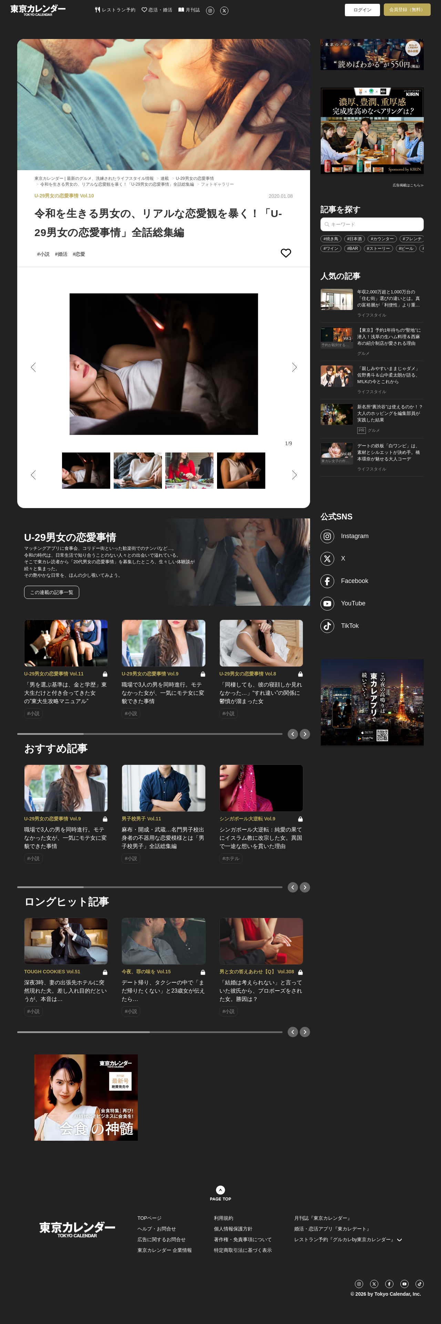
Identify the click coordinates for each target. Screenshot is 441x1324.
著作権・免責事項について (243, 1239)
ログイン (362, 9)
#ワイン (331, 248)
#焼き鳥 (331, 238)
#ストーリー (378, 248)
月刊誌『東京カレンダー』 (323, 1218)
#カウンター (382, 238)
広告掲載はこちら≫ (408, 185)
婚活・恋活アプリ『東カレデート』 (332, 1228)
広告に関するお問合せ (161, 1239)
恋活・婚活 (157, 9)
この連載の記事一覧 (51, 592)
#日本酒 (354, 238)
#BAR (352, 248)
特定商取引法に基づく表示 (243, 1250)
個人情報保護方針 (233, 1228)
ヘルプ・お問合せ (156, 1228)
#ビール (406, 248)
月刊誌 (189, 9)
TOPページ (149, 1218)
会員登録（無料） (407, 9)
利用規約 (223, 1218)
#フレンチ (412, 238)
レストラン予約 (115, 9)
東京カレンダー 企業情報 (164, 1250)
